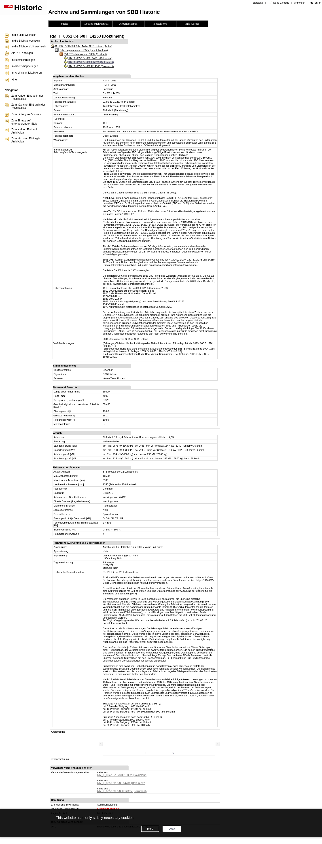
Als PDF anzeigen (22, 53)
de (311, 2)
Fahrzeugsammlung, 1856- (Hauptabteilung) (83, 50)
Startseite (257, 2)
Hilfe (14, 79)
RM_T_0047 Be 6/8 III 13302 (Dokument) (121, 775)
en (316, 2)
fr (320, 2)
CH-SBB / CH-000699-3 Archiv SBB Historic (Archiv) (83, 46)
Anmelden (299, 2)
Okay (172, 828)
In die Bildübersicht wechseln (28, 46)
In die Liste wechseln (23, 34)
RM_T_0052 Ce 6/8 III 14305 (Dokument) (91, 66)
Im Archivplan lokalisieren (26, 72)
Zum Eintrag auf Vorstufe (26, 114)
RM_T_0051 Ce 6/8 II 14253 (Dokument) (91, 62)
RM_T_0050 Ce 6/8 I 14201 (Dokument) (90, 58)
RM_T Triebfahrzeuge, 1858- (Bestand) (85, 54)
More (150, 828)
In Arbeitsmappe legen (24, 66)
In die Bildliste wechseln (25, 40)
